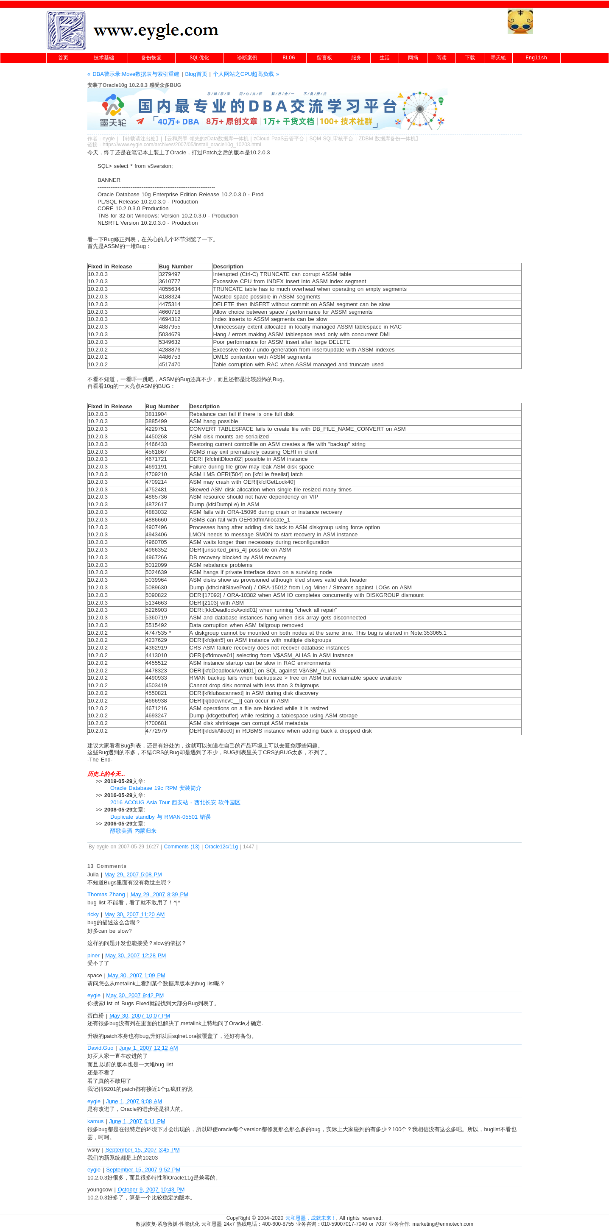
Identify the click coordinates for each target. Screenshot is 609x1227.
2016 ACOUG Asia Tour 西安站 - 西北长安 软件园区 (175, 802)
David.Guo (100, 1048)
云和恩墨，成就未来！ (310, 1218)
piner (93, 955)
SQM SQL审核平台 (332, 139)
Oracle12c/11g (221, 847)
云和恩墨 (177, 139)
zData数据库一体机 (227, 139)
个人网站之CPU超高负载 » (246, 74)
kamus (95, 1121)
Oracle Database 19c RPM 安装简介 (155, 788)
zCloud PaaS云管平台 (279, 139)
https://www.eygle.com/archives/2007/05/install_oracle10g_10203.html (182, 145)
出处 (150, 139)
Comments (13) (182, 847)
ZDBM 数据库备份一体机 (387, 139)
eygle (109, 139)
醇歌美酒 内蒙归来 (133, 831)
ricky (93, 914)
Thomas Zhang (106, 894)
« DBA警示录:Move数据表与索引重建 (133, 74)
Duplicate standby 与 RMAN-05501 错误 (160, 817)
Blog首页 (196, 74)
